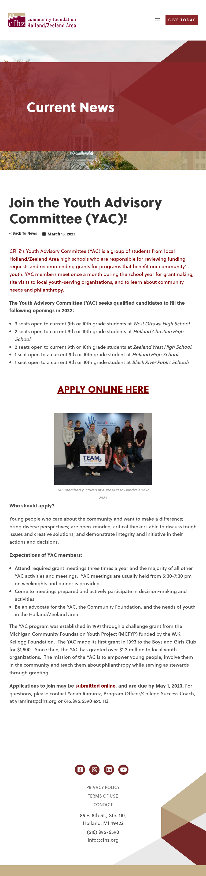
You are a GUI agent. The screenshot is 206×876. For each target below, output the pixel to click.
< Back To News (23, 233)
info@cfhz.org (103, 839)
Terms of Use (103, 796)
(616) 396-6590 (103, 831)
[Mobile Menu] (157, 20)
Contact (103, 804)
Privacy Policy (103, 787)
